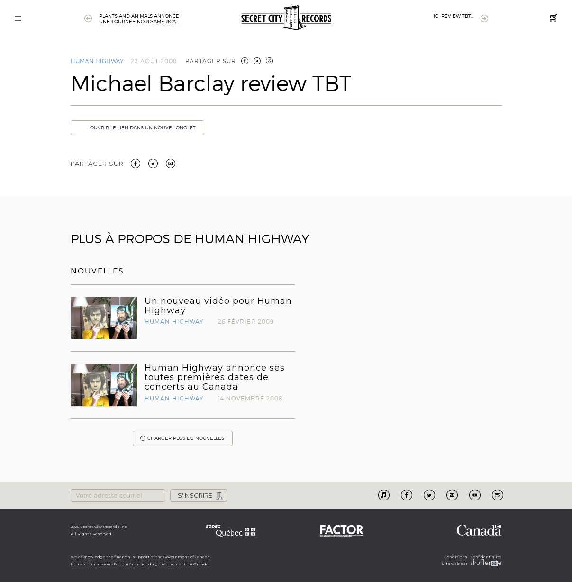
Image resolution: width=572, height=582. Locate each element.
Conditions (456, 557)
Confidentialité (486, 557)
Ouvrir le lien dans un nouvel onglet (137, 128)
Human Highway (97, 60)
